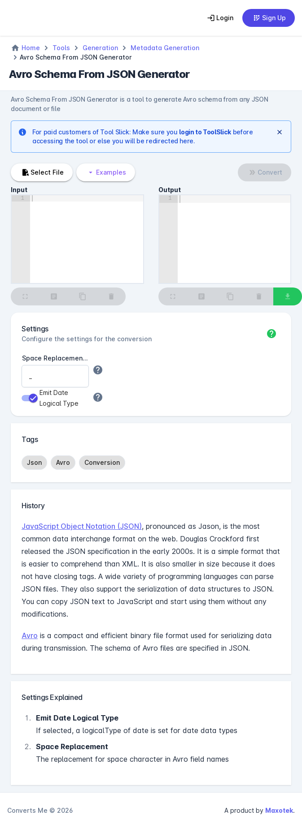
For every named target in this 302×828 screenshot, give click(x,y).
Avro (30, 635)
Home (31, 47)
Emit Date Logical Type (59, 398)
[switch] (30, 398)
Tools (61, 47)
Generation (100, 47)
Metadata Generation (165, 47)
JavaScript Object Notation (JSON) (82, 526)
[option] (34, 462)
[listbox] (151, 463)
